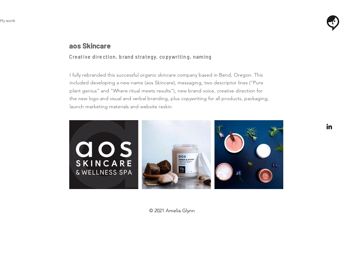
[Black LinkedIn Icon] (329, 126)
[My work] (11, 20)
